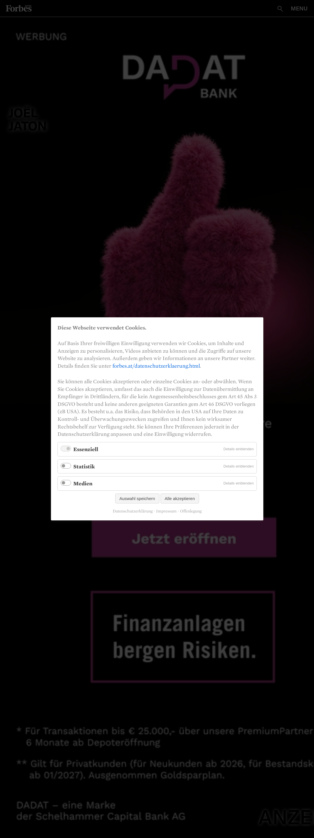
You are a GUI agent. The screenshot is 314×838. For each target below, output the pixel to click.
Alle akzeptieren (180, 498)
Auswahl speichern (137, 498)
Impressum (166, 511)
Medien (82, 483)
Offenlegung (191, 511)
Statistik (84, 466)
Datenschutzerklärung (133, 511)
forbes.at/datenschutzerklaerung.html (156, 365)
